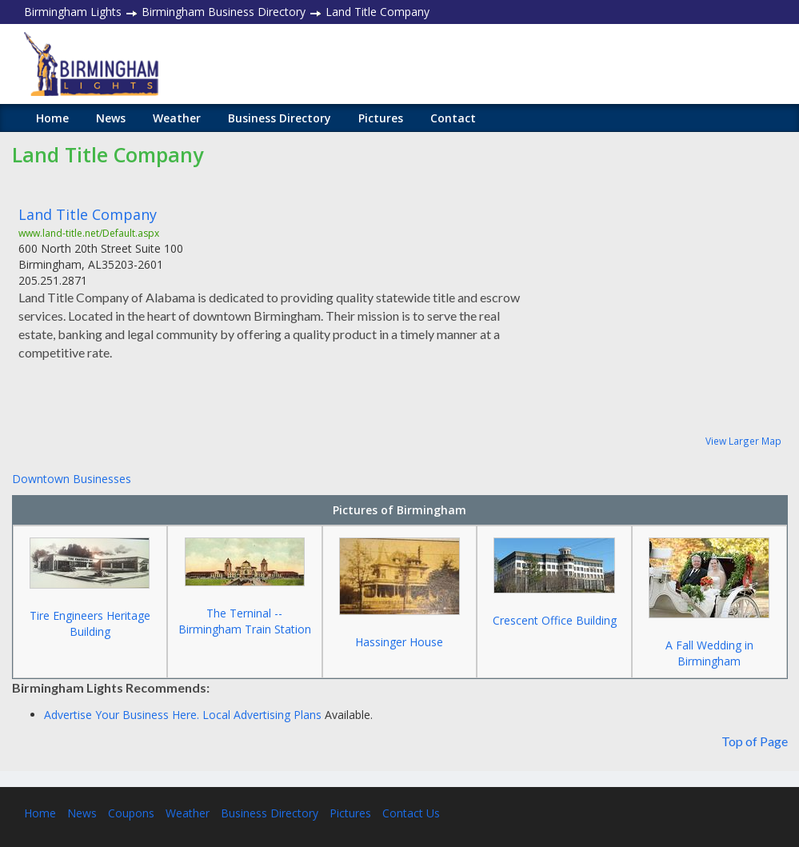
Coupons (131, 813)
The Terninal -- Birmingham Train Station (244, 621)
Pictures (380, 118)
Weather (177, 118)
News (111, 118)
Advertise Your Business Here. (123, 714)
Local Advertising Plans (262, 714)
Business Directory (279, 118)
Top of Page (754, 741)
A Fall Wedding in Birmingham (709, 653)
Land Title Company (87, 214)
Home (52, 118)
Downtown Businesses (71, 478)
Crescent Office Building (555, 620)
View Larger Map (743, 440)
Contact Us (411, 813)
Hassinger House (399, 641)
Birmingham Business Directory (224, 11)
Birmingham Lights (73, 11)
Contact (453, 118)
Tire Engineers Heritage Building (90, 623)
